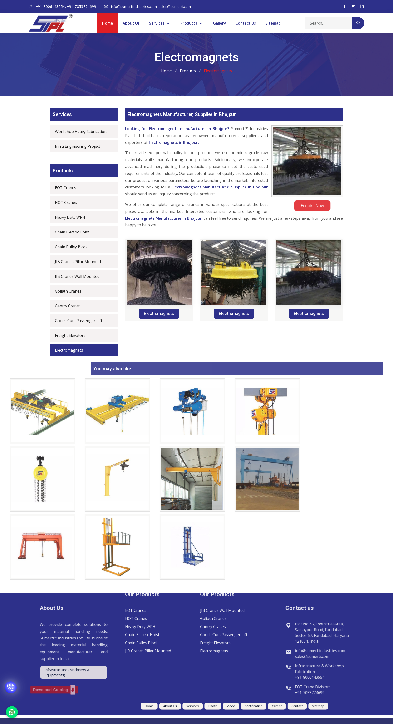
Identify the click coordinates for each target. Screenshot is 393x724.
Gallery (219, 23)
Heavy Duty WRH (67, 217)
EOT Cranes (62, 187)
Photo (208, 706)
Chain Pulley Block (68, 246)
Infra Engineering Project (74, 146)
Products (189, 23)
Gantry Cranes (64, 306)
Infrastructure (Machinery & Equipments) (36, 672)
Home (107, 23)
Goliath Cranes (65, 291)
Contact (264, 706)
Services (157, 23)
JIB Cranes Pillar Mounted (75, 261)
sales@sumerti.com (175, 6)
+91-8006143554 (50, 6)
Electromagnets (66, 350)
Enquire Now (332, 205)
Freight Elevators (67, 335)
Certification (235, 706)
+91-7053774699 (81, 6)
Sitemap (273, 23)
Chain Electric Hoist (69, 232)
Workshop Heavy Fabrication (77, 131)
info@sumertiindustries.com (134, 6)
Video (220, 706)
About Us (131, 23)
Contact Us (246, 23)
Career (251, 706)
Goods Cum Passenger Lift (75, 320)
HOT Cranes (63, 202)
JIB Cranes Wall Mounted (74, 276)
